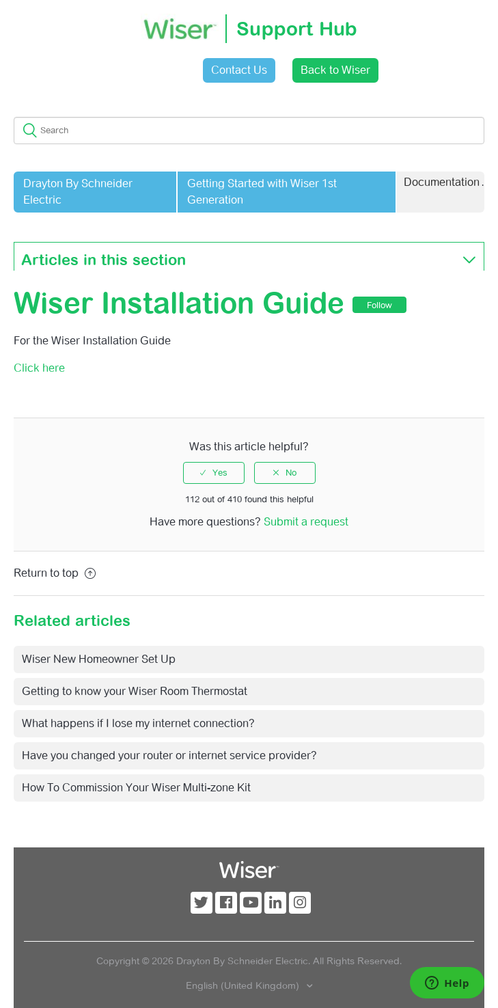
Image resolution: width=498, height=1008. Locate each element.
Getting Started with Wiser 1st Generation (262, 191)
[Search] (249, 130)
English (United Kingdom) (244, 985)
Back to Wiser (335, 70)
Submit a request (306, 521)
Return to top (55, 573)
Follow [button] (379, 305)
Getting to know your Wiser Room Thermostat (134, 691)
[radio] (214, 473)
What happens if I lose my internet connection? (138, 723)
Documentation (442, 182)
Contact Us (239, 70)
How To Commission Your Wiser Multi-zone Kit (136, 787)
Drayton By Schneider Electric (78, 191)
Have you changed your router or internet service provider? (169, 755)
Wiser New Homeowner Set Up (99, 659)
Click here (39, 368)
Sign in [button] (158, 70)
